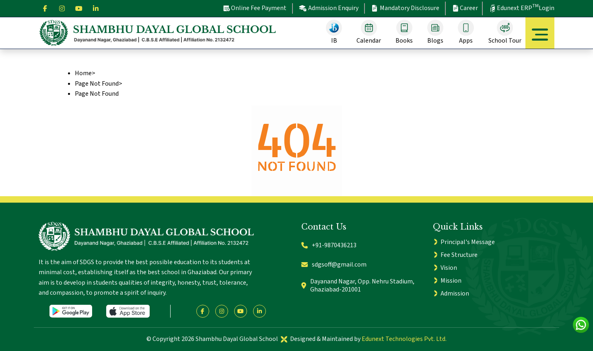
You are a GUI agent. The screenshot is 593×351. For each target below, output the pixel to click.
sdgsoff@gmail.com (334, 264)
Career (464, 8)
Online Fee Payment (254, 8)
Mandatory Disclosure (405, 8)
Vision (449, 267)
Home (83, 73)
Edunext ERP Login (521, 7)
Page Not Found (97, 83)
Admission (455, 293)
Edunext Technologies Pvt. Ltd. (404, 339)
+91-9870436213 (328, 245)
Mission (451, 280)
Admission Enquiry (328, 8)
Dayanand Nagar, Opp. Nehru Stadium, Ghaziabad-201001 (357, 285)
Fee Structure (459, 254)
